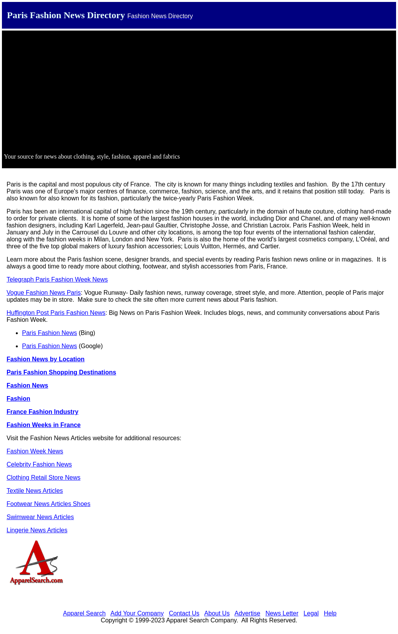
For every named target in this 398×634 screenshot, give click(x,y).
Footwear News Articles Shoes (48, 504)
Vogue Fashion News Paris (44, 292)
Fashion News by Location (46, 359)
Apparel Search (84, 613)
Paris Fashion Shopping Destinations (61, 372)
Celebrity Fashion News (39, 464)
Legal (311, 613)
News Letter (281, 613)
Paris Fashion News (49, 333)
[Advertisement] (199, 93)
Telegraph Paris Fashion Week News (57, 279)
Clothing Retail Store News (43, 477)
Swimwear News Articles (40, 517)
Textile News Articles (35, 490)
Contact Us (184, 613)
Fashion (18, 398)
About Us (217, 613)
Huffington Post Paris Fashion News (56, 312)
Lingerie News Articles (37, 530)
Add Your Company (137, 613)
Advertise (247, 613)
